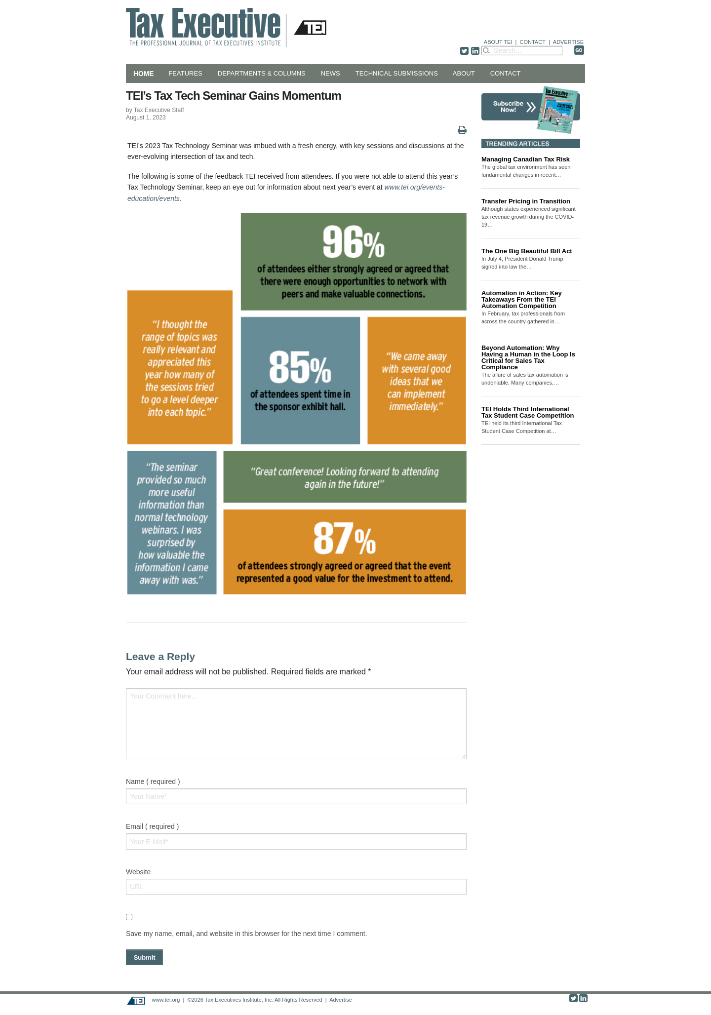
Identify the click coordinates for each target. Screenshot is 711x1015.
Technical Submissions (397, 73)
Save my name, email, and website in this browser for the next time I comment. (246, 933)
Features (185, 73)
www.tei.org (166, 1000)
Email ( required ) (152, 826)
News (330, 73)
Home (143, 74)
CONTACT (533, 42)
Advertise (340, 1000)
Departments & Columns (262, 73)
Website (138, 872)
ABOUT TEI (498, 42)
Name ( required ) (153, 781)
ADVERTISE (568, 42)
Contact (505, 73)
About (464, 73)
